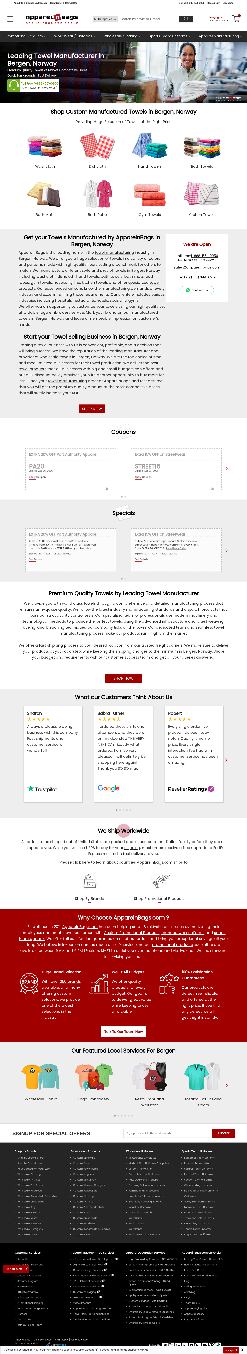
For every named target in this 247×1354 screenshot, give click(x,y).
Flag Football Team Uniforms (201, 1190)
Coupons (123, 432)
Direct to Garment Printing (144, 1281)
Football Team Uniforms (198, 1174)
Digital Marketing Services (88, 1264)
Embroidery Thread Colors (144, 1323)
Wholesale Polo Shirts (30, 1185)
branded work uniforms (182, 932)
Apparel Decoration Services (145, 1253)
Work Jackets (137, 1223)
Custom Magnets (83, 1174)
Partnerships (24, 1286)
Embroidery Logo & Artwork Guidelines (151, 1312)
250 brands (70, 981)
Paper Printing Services (86, 1286)
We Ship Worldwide (123, 831)
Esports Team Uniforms (198, 1212)
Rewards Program (27, 1281)
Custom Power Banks (85, 1168)
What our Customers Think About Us (123, 697)
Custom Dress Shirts (85, 1218)
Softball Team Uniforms (198, 1168)
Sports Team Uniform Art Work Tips (150, 1306)
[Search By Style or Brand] (148, 19)
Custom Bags (81, 1212)
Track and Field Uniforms (199, 1218)
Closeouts (228, 3)
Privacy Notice (22, 1339)
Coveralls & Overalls (140, 1212)
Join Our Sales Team (29, 1325)
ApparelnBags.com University (201, 1253)
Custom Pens (81, 1163)
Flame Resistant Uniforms (144, 1174)
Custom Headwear (84, 1223)
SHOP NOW (92, 408)
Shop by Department (30, 1163)
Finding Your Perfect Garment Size (204, 1259)
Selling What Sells (194, 1286)
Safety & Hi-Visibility (140, 1168)
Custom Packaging (84, 1292)
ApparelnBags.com (80, 926)
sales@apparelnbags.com (197, 267)
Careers (22, 1314)
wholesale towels (55, 356)
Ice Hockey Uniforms (196, 1223)
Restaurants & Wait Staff (143, 1157)
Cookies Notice (79, 1339)
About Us (18, 3)
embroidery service (66, 312)
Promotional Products (24, 36)
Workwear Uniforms (139, 1151)
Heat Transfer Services (142, 1270)
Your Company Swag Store (33, 1168)
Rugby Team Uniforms (197, 1234)
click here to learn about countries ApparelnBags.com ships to (130, 862)
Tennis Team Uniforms (197, 1229)
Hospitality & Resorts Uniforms (146, 1196)
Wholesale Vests (27, 1218)
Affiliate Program (27, 1292)
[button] (116, 810)
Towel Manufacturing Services (91, 1314)
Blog (186, 1281)
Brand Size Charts (194, 1270)
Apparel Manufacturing (219, 36)
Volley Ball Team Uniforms (199, 1201)
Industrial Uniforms (140, 1207)
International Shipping (30, 1303)
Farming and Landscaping (144, 1190)
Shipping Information (30, 1297)
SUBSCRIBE (223, 1133)
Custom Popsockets (85, 1190)
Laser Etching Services (142, 1275)
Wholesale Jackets (28, 1212)
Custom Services (139, 1301)
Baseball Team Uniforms (198, 1163)
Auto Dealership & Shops (143, 1179)
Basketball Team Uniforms (200, 1157)
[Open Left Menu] (10, 19)
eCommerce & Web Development (94, 1259)
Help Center (56, 3)
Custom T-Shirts (83, 1201)
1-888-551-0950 (46, 84)
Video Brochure (82, 1303)
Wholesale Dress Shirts (30, 1201)
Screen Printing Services (143, 1264)
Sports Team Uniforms (168, 36)
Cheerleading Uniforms (198, 1185)
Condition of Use (43, 1339)
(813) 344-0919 (203, 277)
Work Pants (135, 1229)
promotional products (172, 944)
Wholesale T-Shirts (28, 1179)
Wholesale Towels (28, 1234)
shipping (132, 847)
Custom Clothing (83, 1196)
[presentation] (225, 1091)
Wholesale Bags (26, 1207)
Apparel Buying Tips (195, 1308)
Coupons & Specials (29, 1275)
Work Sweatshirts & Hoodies (145, 1234)
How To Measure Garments (200, 1264)
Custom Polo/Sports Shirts (88, 1207)
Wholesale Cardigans (30, 1229)
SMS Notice (61, 1339)
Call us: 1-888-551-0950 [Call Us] (191, 3)
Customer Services (27, 1253)
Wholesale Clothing (121, 36)
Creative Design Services (88, 1270)
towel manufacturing (114, 252)
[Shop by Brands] (25, 1151)
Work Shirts (135, 1218)
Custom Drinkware (84, 1157)
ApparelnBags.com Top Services (92, 1253)
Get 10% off (14, 1269)
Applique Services (139, 1295)
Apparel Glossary (194, 1314)
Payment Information (197, 1319)
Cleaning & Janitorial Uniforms (147, 1185)
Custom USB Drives (84, 1179)
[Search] (186, 19)
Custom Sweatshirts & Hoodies (91, 1229)
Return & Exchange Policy (32, 1308)
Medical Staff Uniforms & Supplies (149, 1163)
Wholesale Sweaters (29, 1223)
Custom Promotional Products (132, 932)
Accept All (231, 1350)
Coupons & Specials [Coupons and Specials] (36, 3)
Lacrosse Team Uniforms (199, 1207)
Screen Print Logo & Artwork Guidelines (152, 1317)
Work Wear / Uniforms (73, 36)
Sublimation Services (141, 1290)
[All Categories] (105, 19)
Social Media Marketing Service (91, 1275)
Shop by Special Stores (31, 1157)
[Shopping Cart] (235, 19)
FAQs (187, 1297)
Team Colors (192, 1303)
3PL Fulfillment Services (87, 1281)
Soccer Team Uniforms (198, 1179)
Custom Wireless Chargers (89, 1185)
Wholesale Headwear (30, 1190)
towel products (32, 368)
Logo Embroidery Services (144, 1259)
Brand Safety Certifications (200, 1275)
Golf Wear (190, 1196)
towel (43, 344)
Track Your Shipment (30, 1264)
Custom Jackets (83, 1234)
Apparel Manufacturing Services (92, 1308)
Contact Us (71, 3)
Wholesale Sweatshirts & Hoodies (37, 1196)
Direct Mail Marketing (85, 1297)
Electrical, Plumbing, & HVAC (145, 1201)
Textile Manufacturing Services (91, 1319)
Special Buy (213, 3)
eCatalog (189, 1292)
